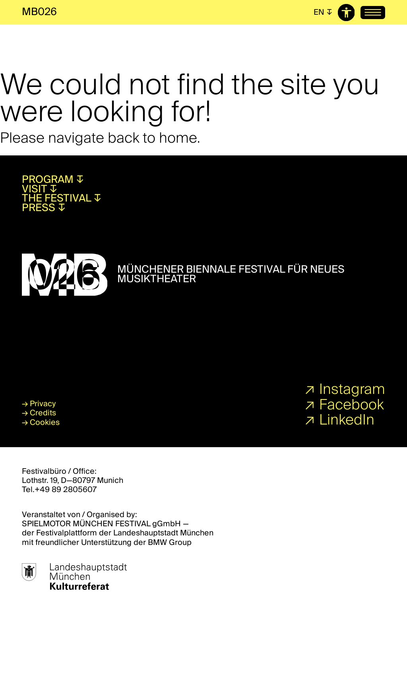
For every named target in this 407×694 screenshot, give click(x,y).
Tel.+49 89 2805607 (59, 489)
